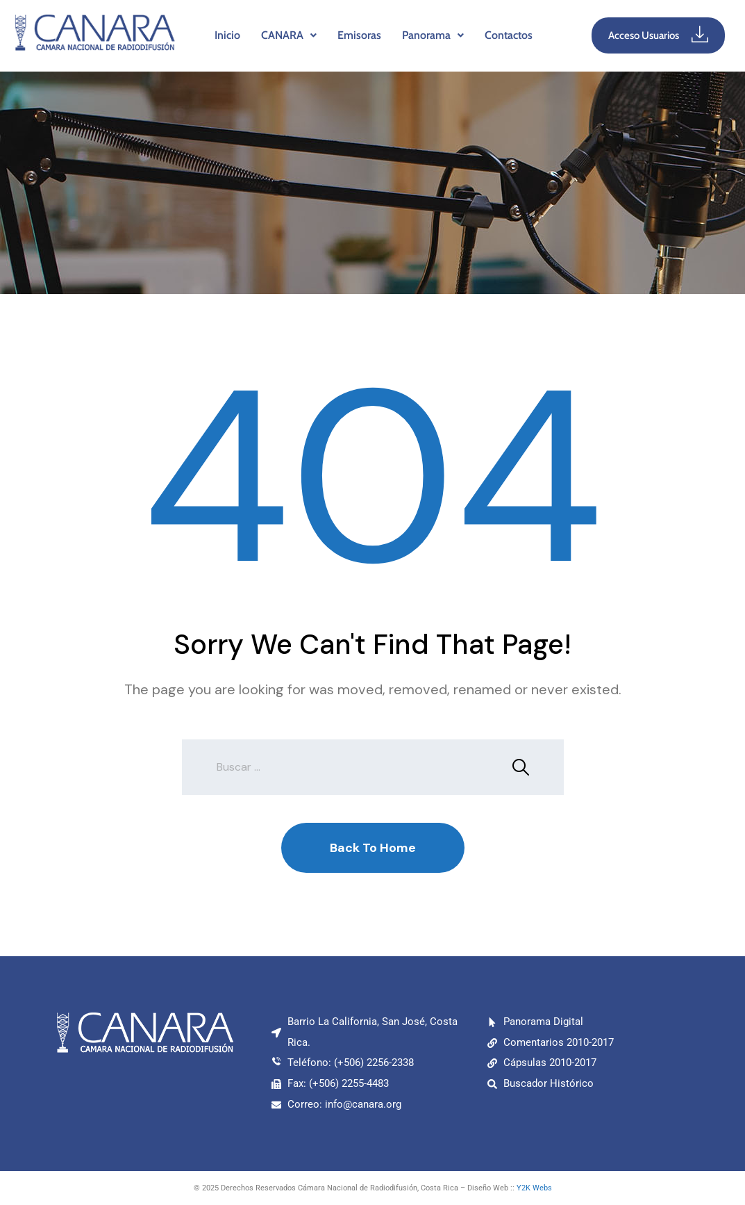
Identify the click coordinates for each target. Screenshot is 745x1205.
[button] (289, 35)
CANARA (289, 35)
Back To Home (373, 847)
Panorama (433, 35)
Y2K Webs (534, 1187)
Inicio (227, 35)
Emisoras (359, 35)
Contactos (509, 35)
